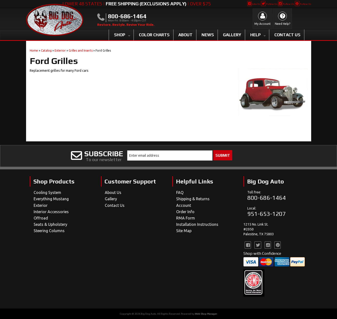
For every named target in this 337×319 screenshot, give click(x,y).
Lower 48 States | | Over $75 (136, 3)
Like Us (253, 4)
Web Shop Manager (206, 313)
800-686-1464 (266, 197)
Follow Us (269, 4)
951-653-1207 (266, 213)
